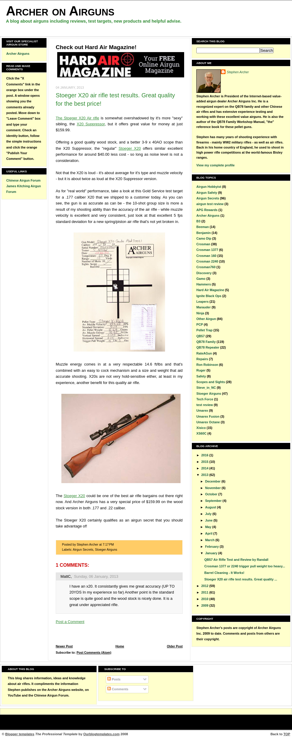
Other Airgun (206, 319)
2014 (205, 468)
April (209, 533)
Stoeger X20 (130, 148)
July (208, 514)
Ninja (200, 313)
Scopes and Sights (210, 382)
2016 (205, 455)
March (210, 540)
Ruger (201, 370)
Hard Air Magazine (210, 290)
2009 (205, 605)
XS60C (201, 433)
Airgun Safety (206, 192)
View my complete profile (215, 165)
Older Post (175, 646)
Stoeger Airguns (106, 549)
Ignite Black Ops (208, 296)
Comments (117, 689)
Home (119, 646)
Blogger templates (20, 734)
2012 (205, 586)
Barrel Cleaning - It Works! (224, 572)
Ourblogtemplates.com (101, 734)
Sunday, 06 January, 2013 (96, 576)
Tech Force (204, 399)
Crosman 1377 (207, 250)
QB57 (200, 336)
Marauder (203, 307)
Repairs (202, 359)
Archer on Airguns (60, 11)
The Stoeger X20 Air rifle (77, 118)
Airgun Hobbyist (208, 186)
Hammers (203, 284)
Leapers (202, 301)
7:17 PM (108, 544)
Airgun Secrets (83, 549)
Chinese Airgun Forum (23, 180)
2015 (205, 461)
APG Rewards (207, 210)
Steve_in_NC (206, 387)
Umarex (202, 410)
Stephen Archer (238, 72)
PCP (199, 324)
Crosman (203, 244)
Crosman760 (205, 267)
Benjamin (203, 233)
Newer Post (64, 646)
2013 (205, 475)
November (213, 488)
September (213, 500)
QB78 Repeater (207, 347)
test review (204, 405)
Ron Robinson (207, 364)
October (211, 494)
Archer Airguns (17, 53)
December (213, 481)
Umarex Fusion (207, 416)
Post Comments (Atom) (94, 652)
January (211, 553)
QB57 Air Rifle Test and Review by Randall (236, 559)
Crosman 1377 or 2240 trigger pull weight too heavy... (244, 566)
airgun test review (209, 204)
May (208, 527)
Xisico (201, 428)
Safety (201, 376)
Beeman (202, 227)
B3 (198, 221)
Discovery (204, 273)
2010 (205, 599)
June (209, 520)
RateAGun (204, 353)
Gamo (200, 278)
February (212, 546)
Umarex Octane (208, 422)
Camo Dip (203, 238)
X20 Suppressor (91, 124)
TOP (286, 734)
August (211, 507)
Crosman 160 (206, 255)
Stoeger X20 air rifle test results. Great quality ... (240, 579)
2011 (205, 592)
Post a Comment (70, 621)
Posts (113, 679)
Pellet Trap (204, 330)
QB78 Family (206, 342)
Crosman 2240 (207, 261)
